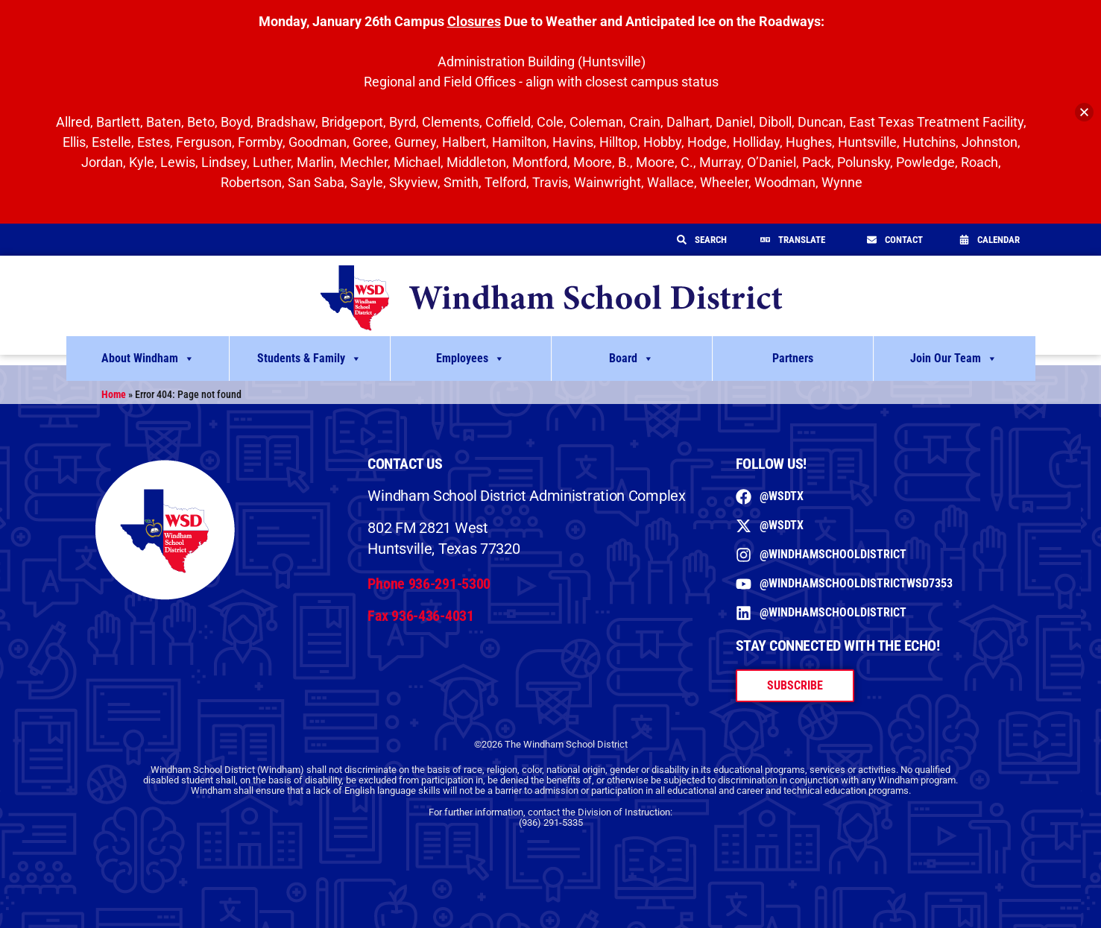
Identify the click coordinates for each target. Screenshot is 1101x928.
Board (631, 358)
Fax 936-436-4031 (420, 616)
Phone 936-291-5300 (428, 584)
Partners (792, 358)
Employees (470, 358)
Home (113, 394)
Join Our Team (953, 358)
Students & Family (309, 358)
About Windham (148, 358)
